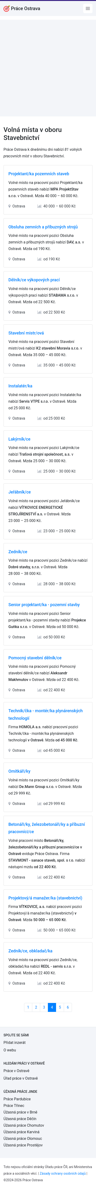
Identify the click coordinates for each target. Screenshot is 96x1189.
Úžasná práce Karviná (21, 1132)
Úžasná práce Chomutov (24, 1125)
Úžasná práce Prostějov (23, 1145)
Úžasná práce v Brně (20, 1112)
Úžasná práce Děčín (20, 1119)
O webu (10, 1050)
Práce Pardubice (17, 1099)
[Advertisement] (48, 68)
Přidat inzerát (14, 1042)
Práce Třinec (14, 1105)
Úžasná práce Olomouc (23, 1138)
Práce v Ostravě (16, 1071)
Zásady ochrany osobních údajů (63, 1173)
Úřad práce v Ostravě (21, 1078)
